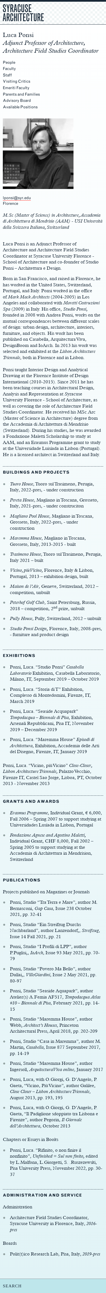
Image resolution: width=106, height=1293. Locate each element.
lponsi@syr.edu (17, 197)
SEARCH (12, 1285)
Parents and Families (21, 94)
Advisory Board (17, 100)
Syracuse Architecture (23, 12)
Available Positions (20, 107)
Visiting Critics (16, 81)
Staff (7, 75)
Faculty (9, 68)
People (9, 62)
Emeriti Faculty (16, 87)
